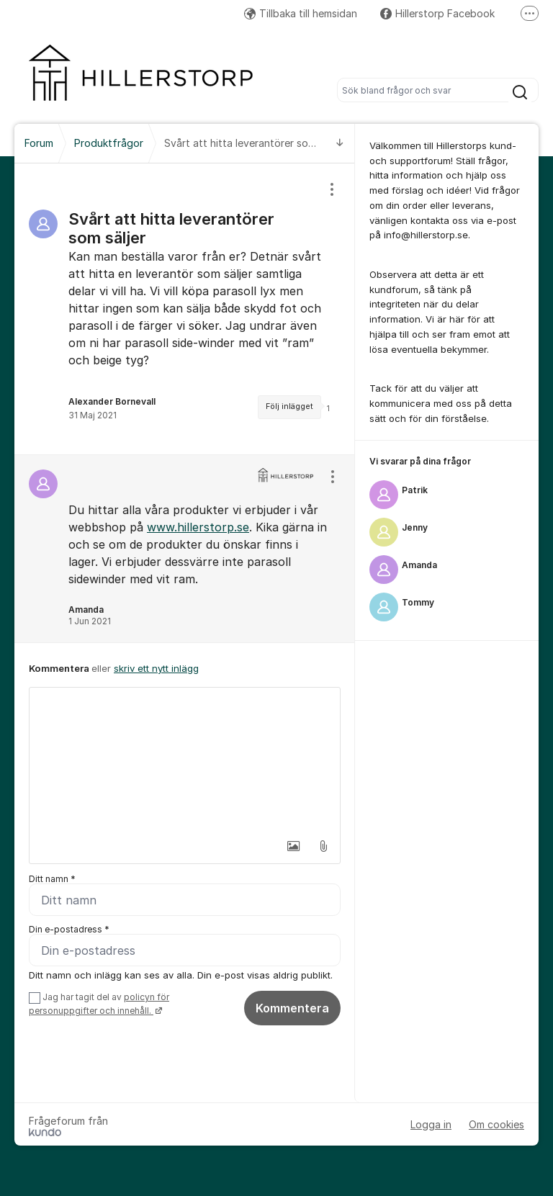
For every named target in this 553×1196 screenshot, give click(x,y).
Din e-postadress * (69, 929)
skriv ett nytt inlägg (156, 668)
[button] (293, 846)
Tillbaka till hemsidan (300, 13)
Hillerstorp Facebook (437, 13)
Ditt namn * (52, 878)
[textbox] (185, 760)
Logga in (430, 1124)
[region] (184, 308)
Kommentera (292, 1008)
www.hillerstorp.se (198, 527)
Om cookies (496, 1124)
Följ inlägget (289, 406)
